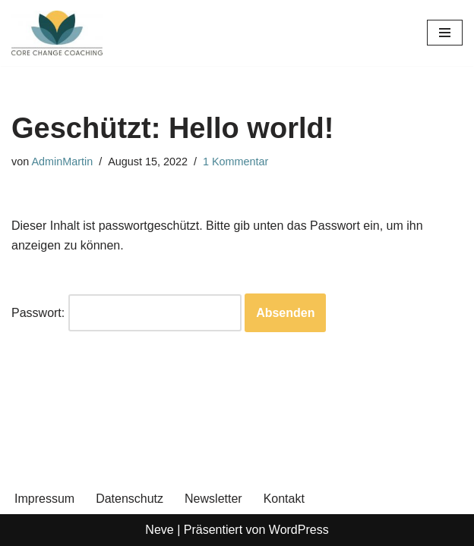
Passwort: (126, 313)
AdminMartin (62, 161)
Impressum (44, 498)
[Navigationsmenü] (445, 33)
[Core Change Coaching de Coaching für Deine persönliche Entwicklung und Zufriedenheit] (57, 33)
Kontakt (284, 498)
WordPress (299, 529)
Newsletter (213, 498)
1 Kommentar (235, 161)
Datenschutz (129, 498)
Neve (159, 529)
